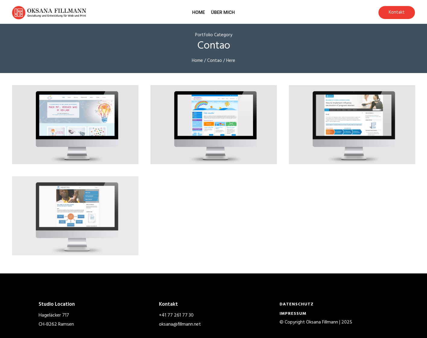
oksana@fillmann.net (180, 324)
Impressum (293, 313)
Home (198, 12)
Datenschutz (297, 304)
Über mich (223, 12)
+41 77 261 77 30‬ (176, 315)
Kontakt (397, 12)
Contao (214, 60)
